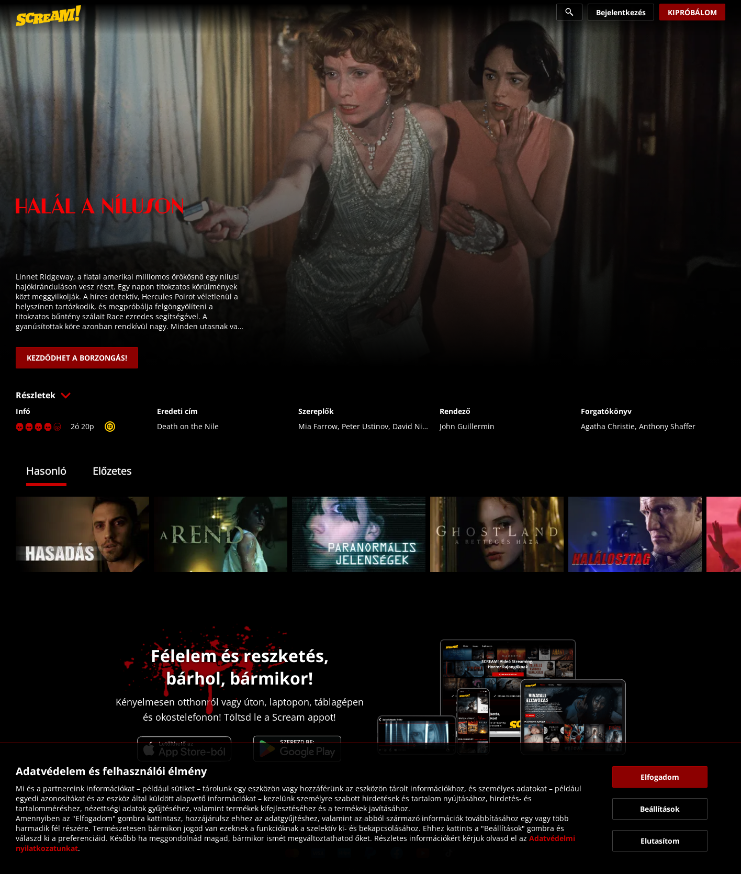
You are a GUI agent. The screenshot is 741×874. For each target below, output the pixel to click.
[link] (48, 15)
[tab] (54, 472)
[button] (370, 395)
